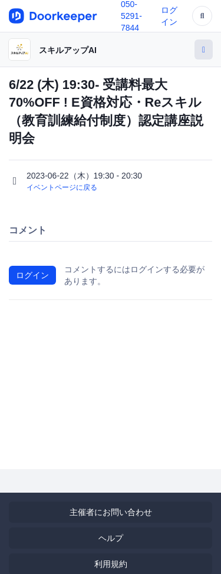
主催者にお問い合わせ (111, 512)
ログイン (32, 275)
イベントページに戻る (62, 187)
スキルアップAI (68, 50)
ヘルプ (110, 538)
